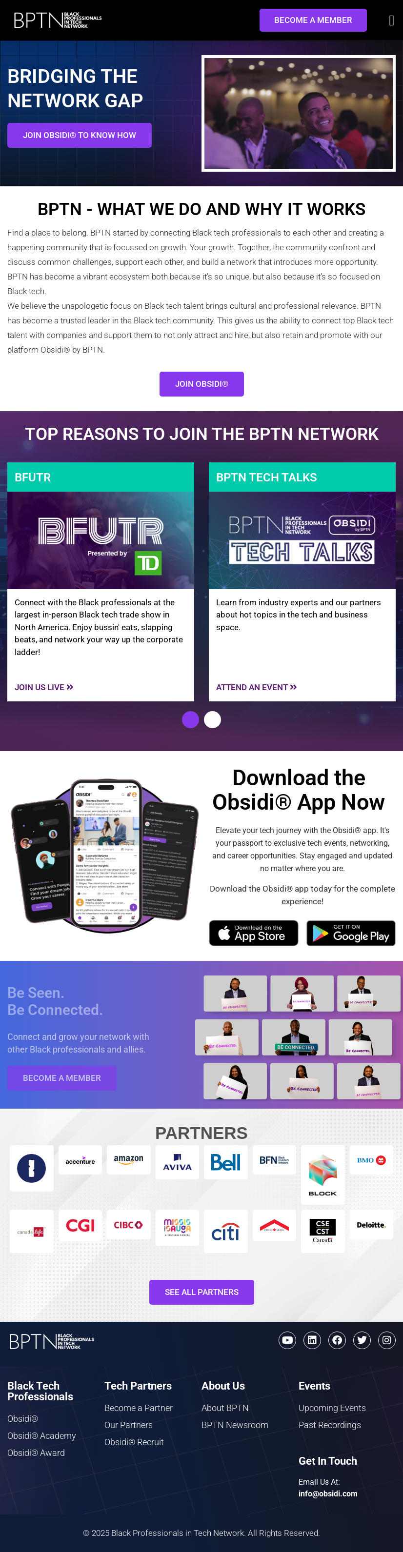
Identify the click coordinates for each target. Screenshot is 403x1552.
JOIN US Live (44, 687)
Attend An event (256, 687)
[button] (391, 20)
